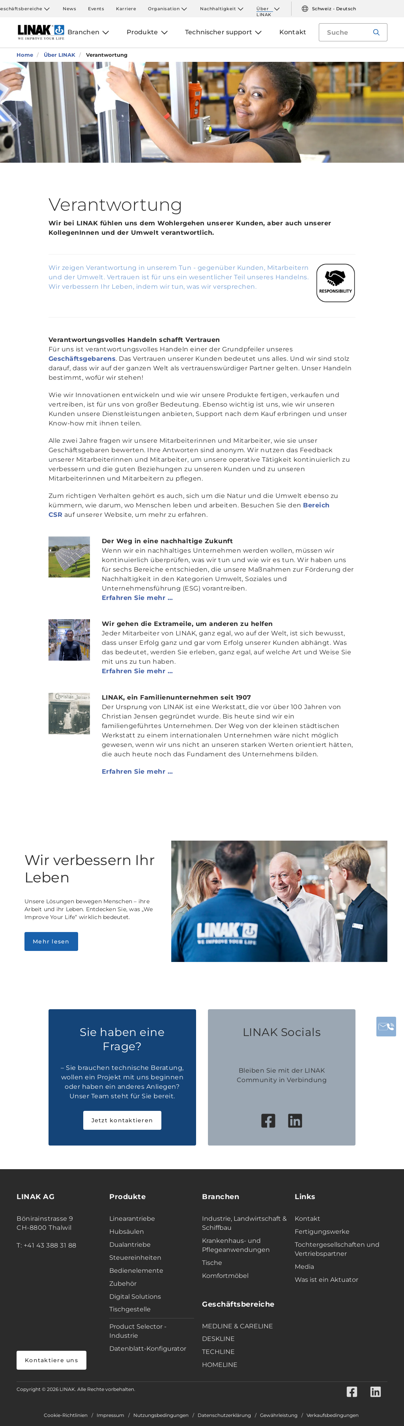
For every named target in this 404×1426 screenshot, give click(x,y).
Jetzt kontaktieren (122, 1120)
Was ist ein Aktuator (326, 1279)
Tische (212, 1262)
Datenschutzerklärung (224, 1415)
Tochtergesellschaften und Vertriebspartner (337, 1249)
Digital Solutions (135, 1296)
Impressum (110, 1415)
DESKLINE (218, 1338)
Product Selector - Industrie (137, 1331)
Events (96, 8)
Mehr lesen (51, 941)
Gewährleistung (278, 1415)
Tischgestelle (130, 1309)
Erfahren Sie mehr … (137, 598)
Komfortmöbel (225, 1275)
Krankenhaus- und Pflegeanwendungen (236, 1245)
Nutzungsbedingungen (161, 1415)
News (69, 8)
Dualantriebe (130, 1244)
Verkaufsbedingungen (333, 1415)
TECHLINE (218, 1351)
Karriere (126, 8)
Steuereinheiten (135, 1257)
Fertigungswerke (322, 1231)
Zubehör (123, 1283)
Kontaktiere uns (51, 1360)
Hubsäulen (126, 1231)
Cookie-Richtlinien (66, 1415)
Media (304, 1266)
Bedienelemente (136, 1270)
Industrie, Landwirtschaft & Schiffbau (244, 1223)
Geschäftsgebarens (82, 358)
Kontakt (307, 1218)
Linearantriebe (132, 1218)
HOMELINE (220, 1364)
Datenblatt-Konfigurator (147, 1348)
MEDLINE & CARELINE (237, 1326)
